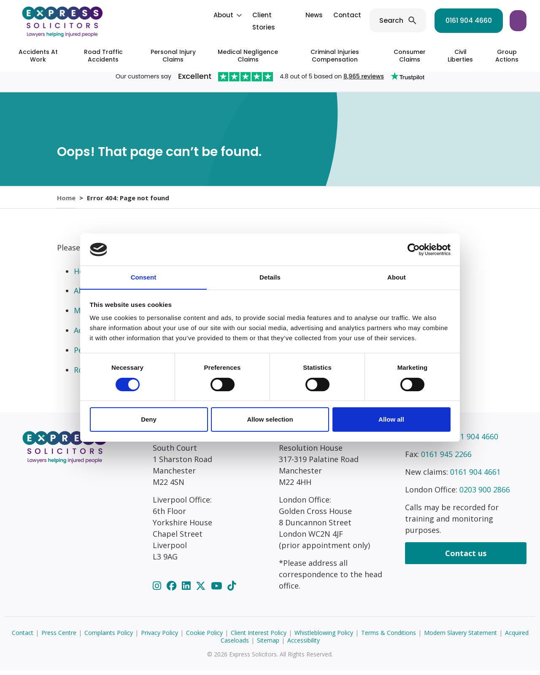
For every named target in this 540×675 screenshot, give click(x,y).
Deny (149, 419)
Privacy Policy (159, 637)
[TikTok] (231, 590)
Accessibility (303, 645)
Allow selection (270, 419)
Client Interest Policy (258, 637)
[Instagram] (158, 590)
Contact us (465, 558)
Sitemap (268, 645)
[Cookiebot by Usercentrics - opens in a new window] (414, 249)
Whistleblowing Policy (323, 637)
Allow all (391, 419)
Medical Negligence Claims (248, 56)
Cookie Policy (204, 637)
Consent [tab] (144, 277)
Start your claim (488, 20)
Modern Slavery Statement (460, 637)
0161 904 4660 (407, 20)
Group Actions (506, 56)
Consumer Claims (410, 56)
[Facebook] (173, 590)
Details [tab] (270, 277)
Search (330, 20)
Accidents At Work (38, 56)
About (162, 15)
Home (66, 199)
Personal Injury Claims (173, 56)
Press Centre (58, 637)
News (252, 15)
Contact (286, 15)
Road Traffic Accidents (103, 56)
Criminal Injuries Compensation (334, 56)
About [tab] (396, 277)
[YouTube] (217, 590)
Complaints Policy (108, 637)
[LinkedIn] (187, 590)
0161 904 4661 (475, 476)
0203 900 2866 (484, 494)
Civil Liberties (460, 56)
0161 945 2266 (446, 459)
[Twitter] (202, 590)
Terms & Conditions (388, 637)
